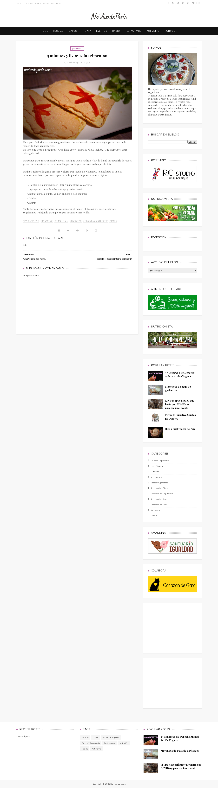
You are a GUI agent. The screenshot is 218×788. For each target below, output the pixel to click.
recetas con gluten (160, 488)
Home (44, 31)
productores (156, 477)
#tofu (113, 221)
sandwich (155, 510)
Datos (95, 737)
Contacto (56, 3)
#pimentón (61, 221)
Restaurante (109, 743)
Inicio (19, 3)
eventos (101, 31)
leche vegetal (157, 466)
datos (73, 31)
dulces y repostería (160, 460)
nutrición (171, 31)
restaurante (133, 31)
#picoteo (47, 221)
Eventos (29, 3)
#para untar (31, 221)
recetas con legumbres (162, 493)
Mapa (38, 3)
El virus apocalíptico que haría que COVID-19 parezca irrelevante (179, 404)
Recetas (85, 737)
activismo (153, 31)
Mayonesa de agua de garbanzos (180, 750)
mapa (88, 31)
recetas (58, 31)
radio (116, 31)
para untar (77, 48)
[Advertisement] (172, 627)
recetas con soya (159, 499)
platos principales (110, 737)
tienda (154, 515)
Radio (46, 3)
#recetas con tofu (95, 221)
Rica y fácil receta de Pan (180, 428)
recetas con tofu (159, 504)
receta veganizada (159, 482)
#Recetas (76, 221)
